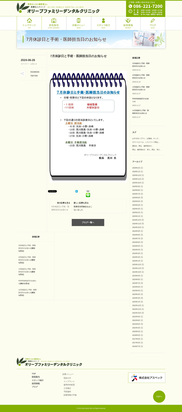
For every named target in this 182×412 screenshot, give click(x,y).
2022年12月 (136, 305)
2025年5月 (136, 201)
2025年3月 (136, 209)
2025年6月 (136, 198)
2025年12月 (136, 175)
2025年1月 (136, 216)
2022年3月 (136, 328)
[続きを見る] (24, 283)
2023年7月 (136, 283)
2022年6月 (136, 324)
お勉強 (149, 138)
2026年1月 (136, 171)
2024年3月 (136, 253)
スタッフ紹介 (38, 380)
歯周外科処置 (69, 385)
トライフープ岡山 (151, 142)
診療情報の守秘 (70, 395)
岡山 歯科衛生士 (145, 146)
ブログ (35, 387)
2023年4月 (136, 294)
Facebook (34, 72)
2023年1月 (136, 302)
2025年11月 (136, 179)
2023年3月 (136, 298)
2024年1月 (136, 261)
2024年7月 (136, 238)
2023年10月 (136, 272)
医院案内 (36, 377)
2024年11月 (136, 224)
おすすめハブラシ (138, 138)
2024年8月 (136, 235)
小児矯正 (67, 388)
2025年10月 (136, 183)
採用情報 (36, 383)
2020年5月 (136, 331)
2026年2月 (136, 168)
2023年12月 (136, 264)
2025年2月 (136, 212)
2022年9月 (136, 317)
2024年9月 (136, 231)
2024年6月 (136, 242)
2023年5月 (136, 290)
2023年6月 (136, 287)
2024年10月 (136, 227)
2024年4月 (136, 250)
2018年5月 (136, 335)
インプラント (69, 381)
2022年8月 (136, 320)
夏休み (134, 146)
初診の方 (67, 378)
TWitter (34, 76)
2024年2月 (136, 257)
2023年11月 (136, 268)
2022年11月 (136, 309)
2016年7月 (136, 346)
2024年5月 (136, 246)
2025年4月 (136, 205)
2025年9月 (136, 186)
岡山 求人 (156, 150)
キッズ (155, 138)
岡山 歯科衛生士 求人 (141, 150)
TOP (34, 374)
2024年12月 (136, 220)
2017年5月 (136, 343)
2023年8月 (136, 279)
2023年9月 (136, 276)
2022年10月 (136, 313)
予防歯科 (67, 392)
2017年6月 (136, 339)
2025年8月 (136, 190)
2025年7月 (136, 194)
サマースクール (138, 142)
